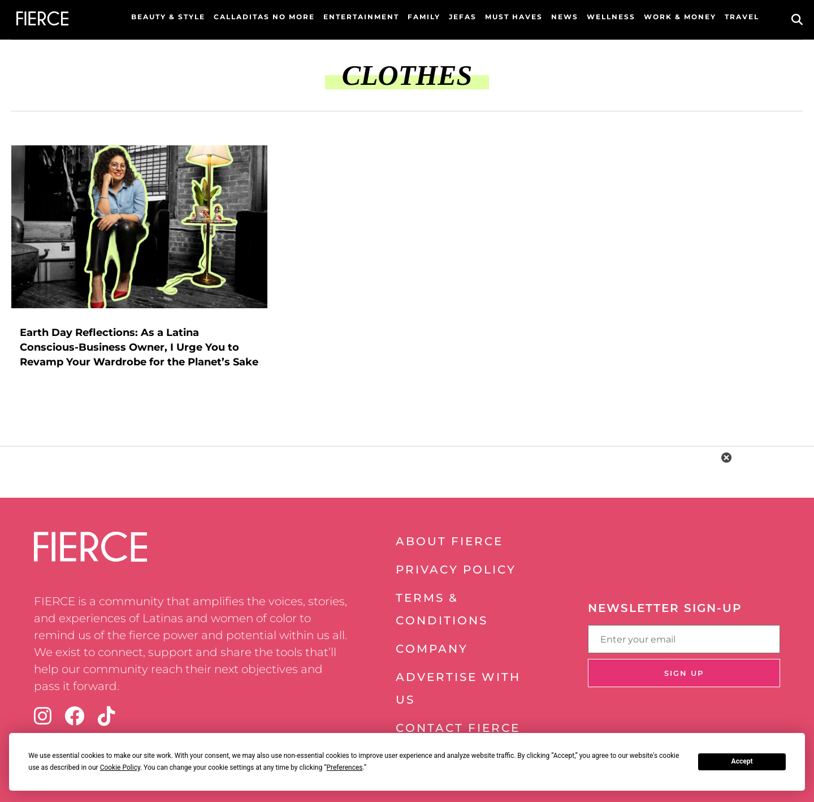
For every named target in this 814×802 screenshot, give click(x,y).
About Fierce (449, 541)
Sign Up (684, 673)
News (564, 16)
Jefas (463, 16)
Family (424, 16)
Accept (742, 761)
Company (432, 649)
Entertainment (361, 16)
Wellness (611, 16)
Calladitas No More (264, 16)
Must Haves (514, 16)
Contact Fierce (458, 728)
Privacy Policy (456, 569)
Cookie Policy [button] (120, 767)
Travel (742, 16)
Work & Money (680, 16)
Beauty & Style (168, 16)
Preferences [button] (344, 767)
